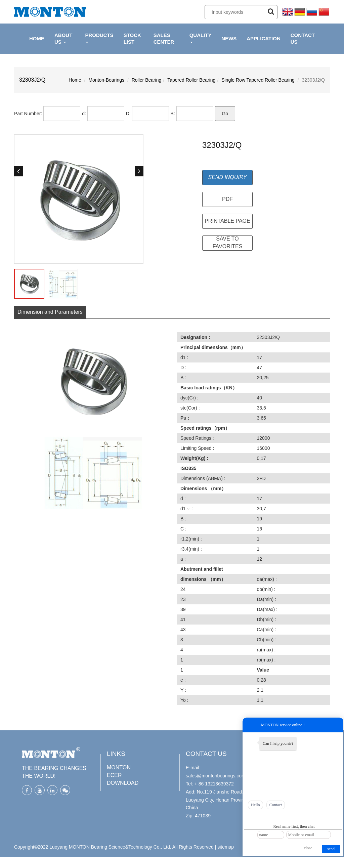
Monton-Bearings (106, 80)
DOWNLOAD (122, 783)
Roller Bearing (147, 80)
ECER (114, 775)
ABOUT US (63, 38)
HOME (36, 38)
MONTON (119, 767)
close (308, 848)
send (331, 849)
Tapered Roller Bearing (191, 80)
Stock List (132, 38)
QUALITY (200, 37)
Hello (255, 805)
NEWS (228, 38)
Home (75, 80)
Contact (275, 805)
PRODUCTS (99, 37)
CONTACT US (303, 38)
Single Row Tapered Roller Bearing (258, 80)
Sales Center (164, 38)
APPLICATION (264, 38)
